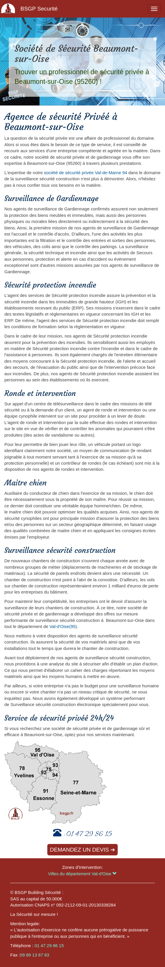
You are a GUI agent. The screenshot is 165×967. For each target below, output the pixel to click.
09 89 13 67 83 (34, 954)
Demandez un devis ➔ (82, 850)
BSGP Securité (39, 9)
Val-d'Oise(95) (63, 626)
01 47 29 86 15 (89, 835)
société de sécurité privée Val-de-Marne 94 (85, 172)
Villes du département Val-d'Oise (82, 873)
